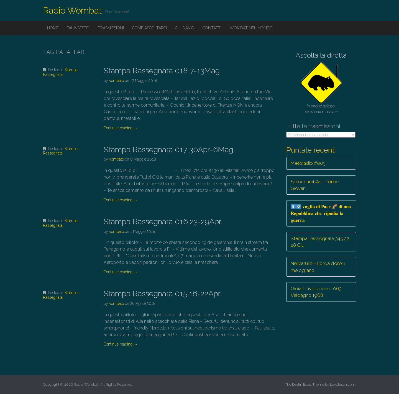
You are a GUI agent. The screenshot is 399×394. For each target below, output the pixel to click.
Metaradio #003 (308, 163)
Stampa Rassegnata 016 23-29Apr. (163, 221)
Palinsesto (78, 28)
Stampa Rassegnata (60, 72)
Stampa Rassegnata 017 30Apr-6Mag (168, 149)
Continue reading (120, 128)
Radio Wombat (72, 10)
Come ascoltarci (149, 28)
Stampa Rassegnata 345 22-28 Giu (321, 242)
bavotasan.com (342, 384)
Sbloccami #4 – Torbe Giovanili (315, 185)
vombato (116, 80)
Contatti (212, 28)
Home (52, 28)
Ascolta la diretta (321, 55)
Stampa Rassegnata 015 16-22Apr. (162, 293)
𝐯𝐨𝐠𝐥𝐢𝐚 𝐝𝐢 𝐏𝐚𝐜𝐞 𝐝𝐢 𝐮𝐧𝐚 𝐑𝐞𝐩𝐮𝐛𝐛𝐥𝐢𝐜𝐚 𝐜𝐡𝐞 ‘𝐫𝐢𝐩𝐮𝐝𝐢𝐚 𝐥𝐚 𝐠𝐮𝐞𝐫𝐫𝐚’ (321, 213)
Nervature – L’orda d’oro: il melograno (318, 267)
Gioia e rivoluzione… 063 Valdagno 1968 (316, 292)
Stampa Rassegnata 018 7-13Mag (162, 70)
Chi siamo (184, 28)
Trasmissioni (111, 28)
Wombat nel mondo (251, 28)
